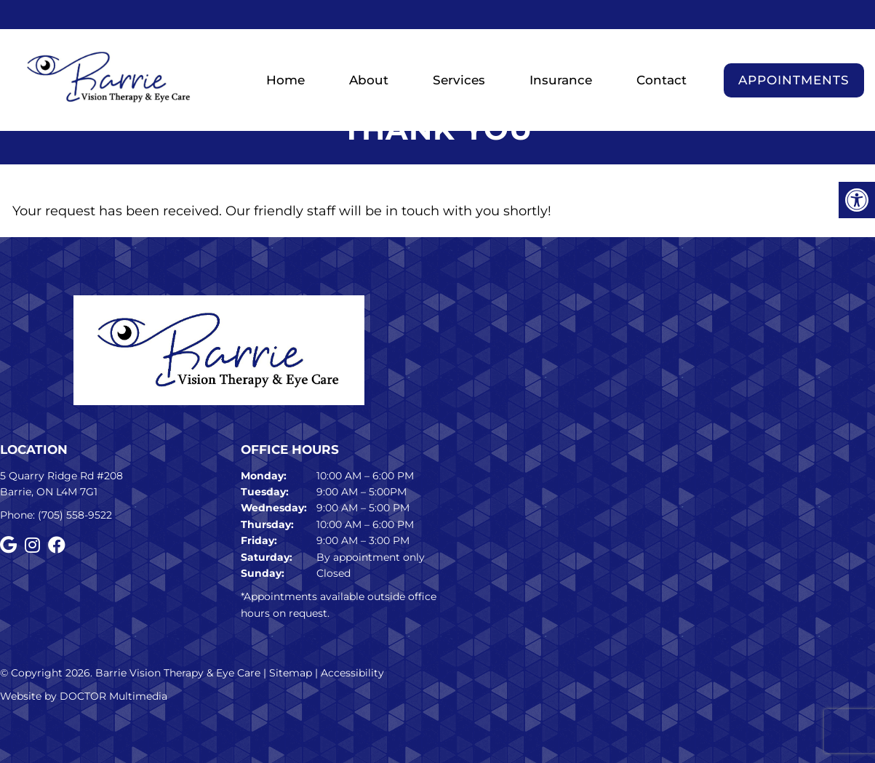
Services (459, 80)
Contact (661, 80)
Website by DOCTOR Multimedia (83, 696)
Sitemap (290, 672)
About (368, 80)
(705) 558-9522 (75, 515)
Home (285, 80)
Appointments (794, 80)
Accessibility (352, 672)
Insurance (561, 80)
